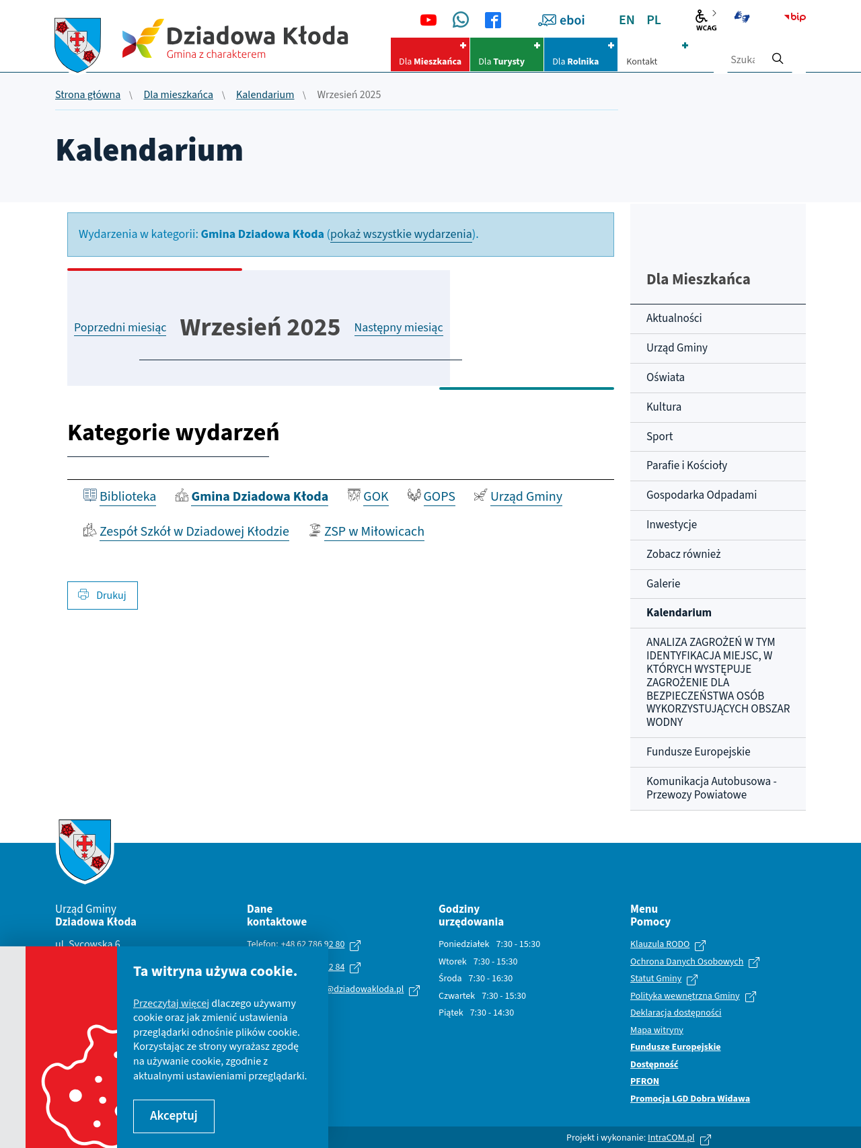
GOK (375, 496)
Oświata (665, 378)
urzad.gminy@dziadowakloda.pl (340, 989)
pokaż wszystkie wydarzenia (401, 234)
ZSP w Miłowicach (374, 531)
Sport (659, 437)
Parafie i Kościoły (686, 466)
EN (627, 20)
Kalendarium (265, 95)
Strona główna (87, 95)
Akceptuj (174, 1116)
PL (653, 20)
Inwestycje (671, 525)
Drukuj (102, 595)
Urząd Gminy (526, 496)
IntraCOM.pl (671, 1138)
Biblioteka (128, 496)
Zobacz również (683, 554)
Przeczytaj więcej (171, 1003)
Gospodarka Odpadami (701, 495)
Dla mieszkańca (178, 95)
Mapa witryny (656, 1031)
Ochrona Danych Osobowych (686, 962)
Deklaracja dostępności (675, 1014)
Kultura (663, 407)
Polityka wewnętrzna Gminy (685, 997)
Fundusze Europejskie (698, 752)
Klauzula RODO (659, 945)
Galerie (663, 584)
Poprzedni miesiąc (120, 327)
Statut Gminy (655, 979)
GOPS (439, 496)
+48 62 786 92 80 (313, 944)
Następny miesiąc (398, 327)
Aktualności (674, 319)
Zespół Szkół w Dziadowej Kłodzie (194, 531)
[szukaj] (777, 54)
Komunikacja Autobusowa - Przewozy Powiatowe (711, 788)
